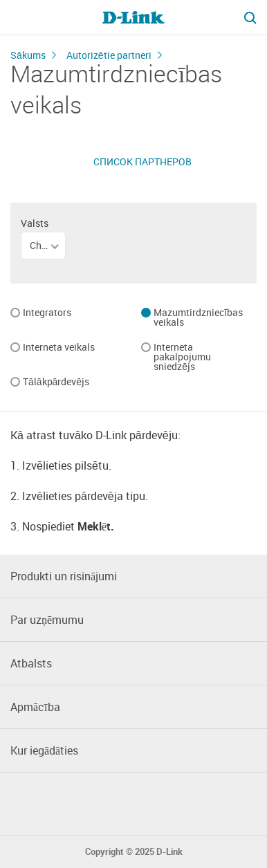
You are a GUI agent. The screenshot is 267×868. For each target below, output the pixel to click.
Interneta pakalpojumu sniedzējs (182, 357)
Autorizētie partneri (108, 55)
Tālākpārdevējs (56, 382)
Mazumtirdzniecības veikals (198, 318)
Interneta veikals (59, 347)
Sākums (28, 55)
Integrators (47, 313)
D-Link (169, 852)
